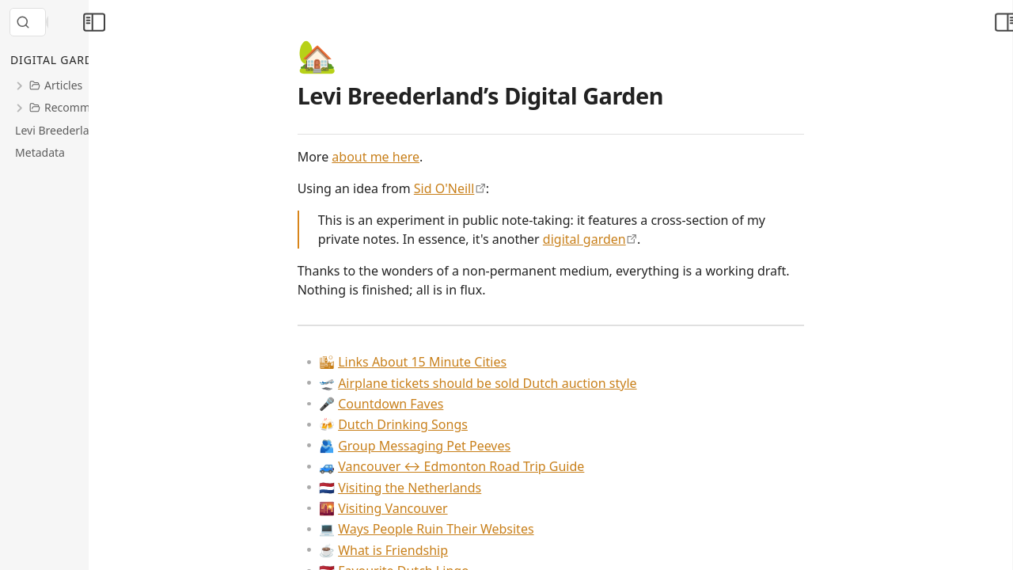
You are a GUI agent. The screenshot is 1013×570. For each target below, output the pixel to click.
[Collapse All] (129, 60)
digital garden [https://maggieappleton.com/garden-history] (651, 239)
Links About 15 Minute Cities (480, 361)
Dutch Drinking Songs (460, 424)
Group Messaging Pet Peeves (482, 445)
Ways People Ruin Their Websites (493, 529)
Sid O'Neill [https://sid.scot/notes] (511, 188)
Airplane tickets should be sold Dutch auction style (545, 383)
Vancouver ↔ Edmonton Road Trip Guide (518, 466)
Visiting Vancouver (450, 508)
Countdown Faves (448, 403)
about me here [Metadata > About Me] (443, 156)
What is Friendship (450, 550)
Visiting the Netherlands (467, 487)
